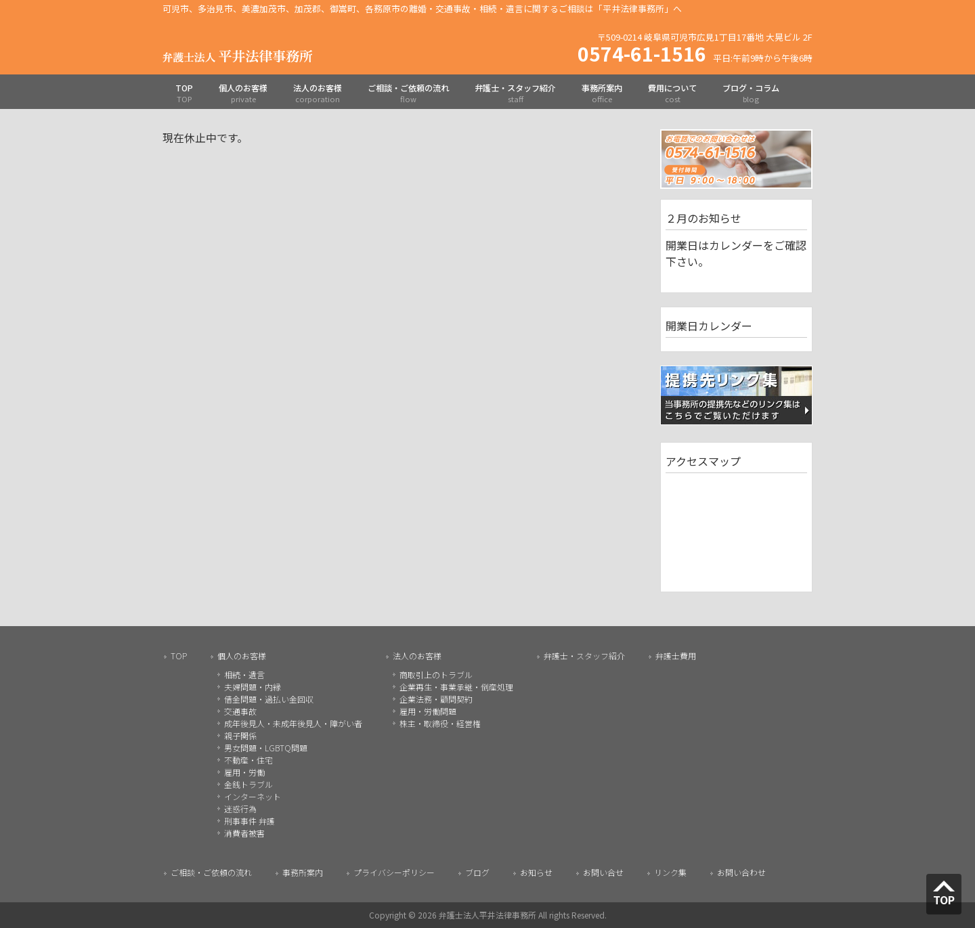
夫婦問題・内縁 (252, 686)
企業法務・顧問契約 (436, 699)
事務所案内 (302, 872)
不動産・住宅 (248, 760)
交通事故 (240, 711)
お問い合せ (603, 872)
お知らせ (536, 872)
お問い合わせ (741, 872)
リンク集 (670, 872)
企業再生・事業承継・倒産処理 (456, 686)
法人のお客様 (417, 655)
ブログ (477, 872)
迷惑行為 (240, 808)
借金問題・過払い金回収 (268, 699)
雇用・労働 (244, 772)
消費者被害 (244, 833)
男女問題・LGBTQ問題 (265, 747)
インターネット (252, 796)
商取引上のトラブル (436, 674)
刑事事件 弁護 (249, 820)
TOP (179, 655)
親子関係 (240, 735)
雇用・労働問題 (427, 711)
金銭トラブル (248, 784)
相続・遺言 (244, 674)
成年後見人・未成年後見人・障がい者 (293, 723)
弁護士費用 (675, 655)
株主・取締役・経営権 (440, 723)
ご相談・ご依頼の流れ (211, 872)
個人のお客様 (241, 655)
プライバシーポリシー (394, 872)
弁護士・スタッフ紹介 (584, 655)
